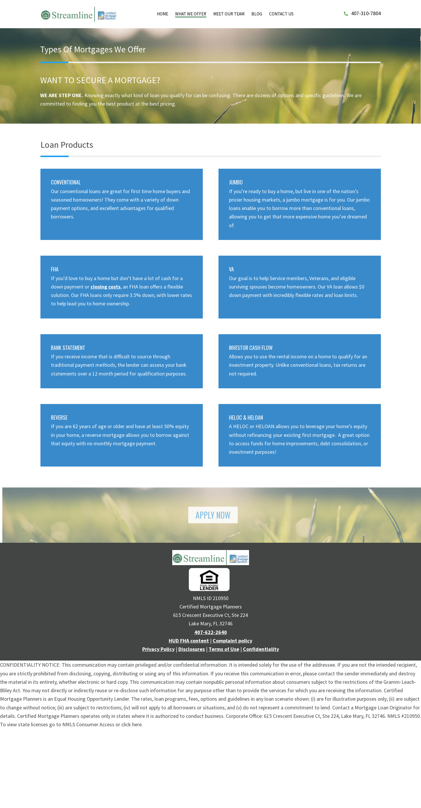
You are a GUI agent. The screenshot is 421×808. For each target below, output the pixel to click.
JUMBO (236, 182)
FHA (54, 269)
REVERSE (59, 417)
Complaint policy (232, 640)
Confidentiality (261, 649)
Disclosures (191, 649)
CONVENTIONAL (66, 182)
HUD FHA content (189, 640)
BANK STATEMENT (68, 347)
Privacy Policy (158, 649)
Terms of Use (224, 649)
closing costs (105, 286)
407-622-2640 (210, 632)
